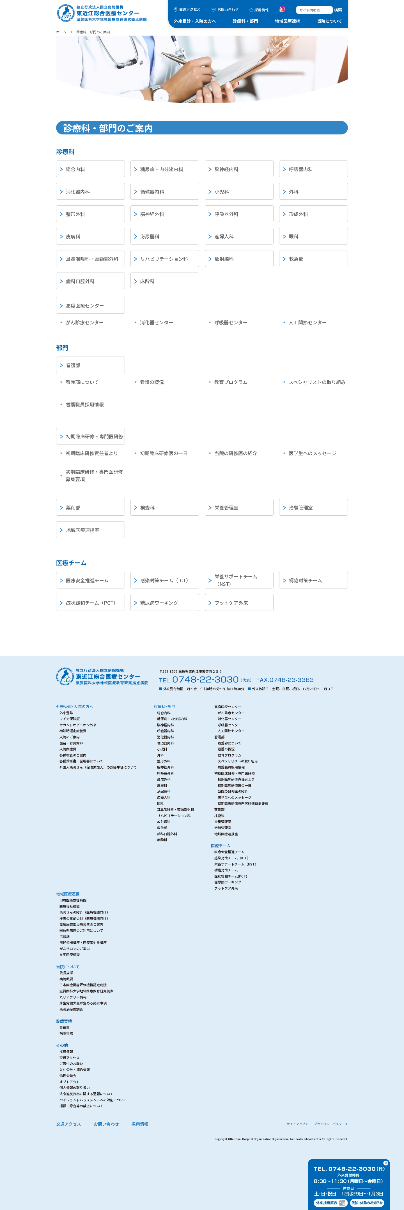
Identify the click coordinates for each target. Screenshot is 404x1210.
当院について (329, 21)
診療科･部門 (164, 706)
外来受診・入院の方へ (195, 21)
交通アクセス (68, 1124)
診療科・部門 (245, 21)
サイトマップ (297, 1123)
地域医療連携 (287, 21)
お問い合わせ (106, 1124)
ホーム (61, 31)
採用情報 (140, 1124)
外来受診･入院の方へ (74, 706)
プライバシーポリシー (331, 1123)
